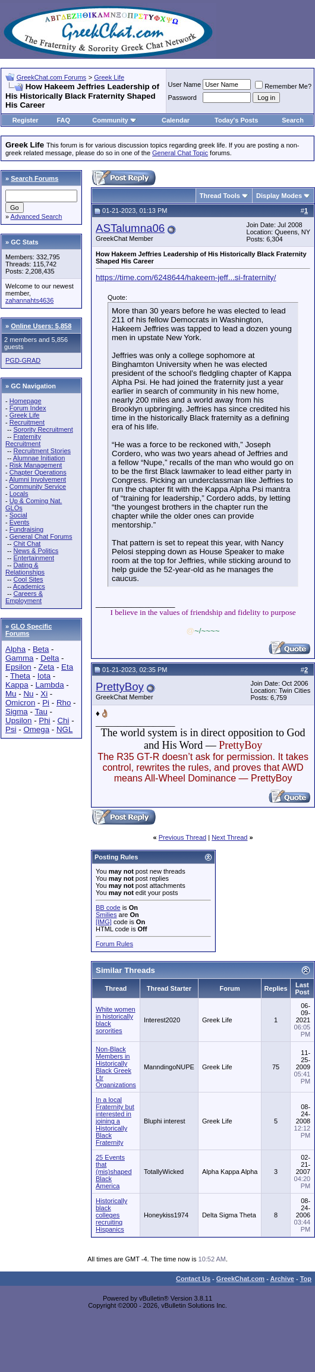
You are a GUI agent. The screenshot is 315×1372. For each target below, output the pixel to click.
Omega (36, 729)
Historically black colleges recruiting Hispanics (111, 1215)
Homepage (26, 400)
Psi (11, 729)
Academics (29, 586)
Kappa (17, 684)
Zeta (47, 667)
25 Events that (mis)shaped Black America (114, 1171)
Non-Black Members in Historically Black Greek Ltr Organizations (116, 1067)
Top (305, 1278)
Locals (19, 493)
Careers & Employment (24, 597)
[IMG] (104, 921)
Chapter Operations (38, 472)
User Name (184, 84)
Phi (44, 720)
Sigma (16, 711)
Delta (49, 658)
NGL (64, 729)
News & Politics (35, 550)
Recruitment (27, 422)
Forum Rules (114, 943)
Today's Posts (236, 120)
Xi (44, 693)
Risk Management (36, 465)
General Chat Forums (41, 536)
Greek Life (109, 77)
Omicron (20, 702)
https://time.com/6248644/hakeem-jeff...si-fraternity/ (186, 277)
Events (20, 522)
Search (293, 120)
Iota (44, 675)
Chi (63, 720)
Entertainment (33, 557)
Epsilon (18, 667)
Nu (28, 693)
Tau (41, 711)
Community (114, 120)
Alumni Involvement (37, 479)
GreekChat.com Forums (51, 77)
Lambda (49, 684)
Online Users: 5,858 (41, 325)
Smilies (106, 914)
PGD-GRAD (22, 360)
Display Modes (279, 195)
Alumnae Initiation (39, 457)
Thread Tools (220, 195)
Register (25, 120)
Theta (20, 675)
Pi (45, 702)
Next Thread (229, 837)
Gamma (19, 658)
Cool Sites (28, 579)
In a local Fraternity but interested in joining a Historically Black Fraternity (115, 1121)
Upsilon (18, 720)
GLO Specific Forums (28, 630)
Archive (282, 1278)
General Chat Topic (180, 152)
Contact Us (193, 1278)
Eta (67, 667)
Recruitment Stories (42, 450)
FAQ (63, 120)
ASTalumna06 (130, 228)
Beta (41, 649)
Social (18, 515)
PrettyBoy (120, 686)
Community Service (38, 486)
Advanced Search (36, 216)
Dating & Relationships (25, 568)
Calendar (176, 120)
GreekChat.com (240, 1278)
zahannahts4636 (29, 300)
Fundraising (26, 529)
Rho (63, 702)
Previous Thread (183, 837)
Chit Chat (26, 543)
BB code (108, 907)
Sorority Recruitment (43, 429)
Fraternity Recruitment (23, 440)
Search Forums (34, 178)
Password (182, 97)
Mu (11, 693)
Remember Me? (283, 86)
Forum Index (28, 408)
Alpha (15, 649)
